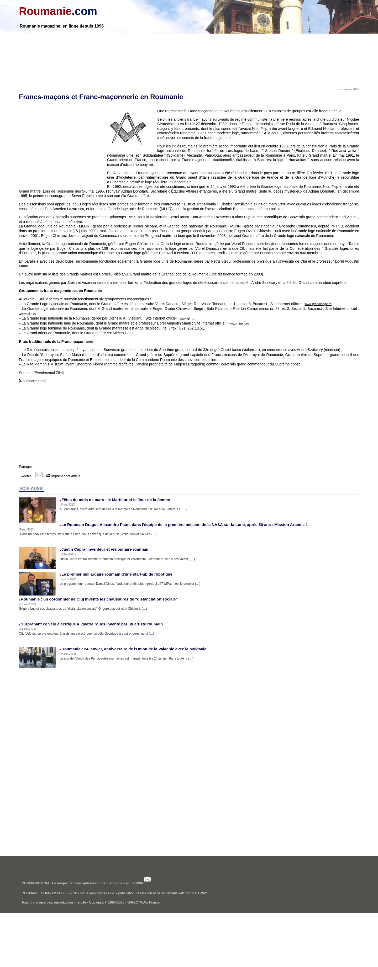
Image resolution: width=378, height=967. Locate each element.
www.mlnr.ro (66, 357)
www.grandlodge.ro (330, 348)
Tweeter (38, 525)
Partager (38, 515)
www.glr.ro (199, 362)
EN (330, 2)
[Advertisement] (189, 69)
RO (337, 2)
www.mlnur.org (251, 367)
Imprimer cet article (76, 525)
